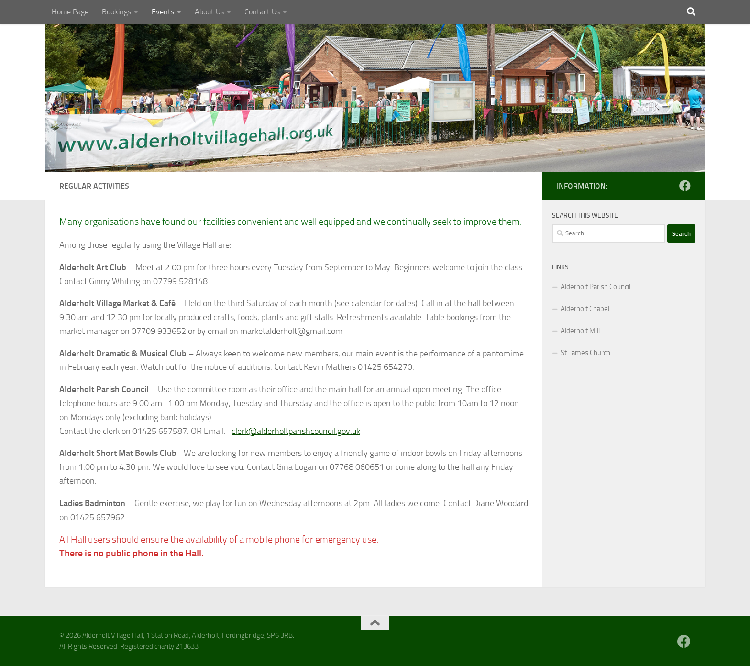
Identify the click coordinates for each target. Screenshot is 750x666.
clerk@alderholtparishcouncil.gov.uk (296, 431)
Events (163, 11)
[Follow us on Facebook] (685, 185)
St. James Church (585, 352)
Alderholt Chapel (585, 308)
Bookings (116, 11)
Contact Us (262, 11)
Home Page (70, 11)
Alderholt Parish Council (595, 286)
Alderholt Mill (580, 330)
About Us (209, 11)
